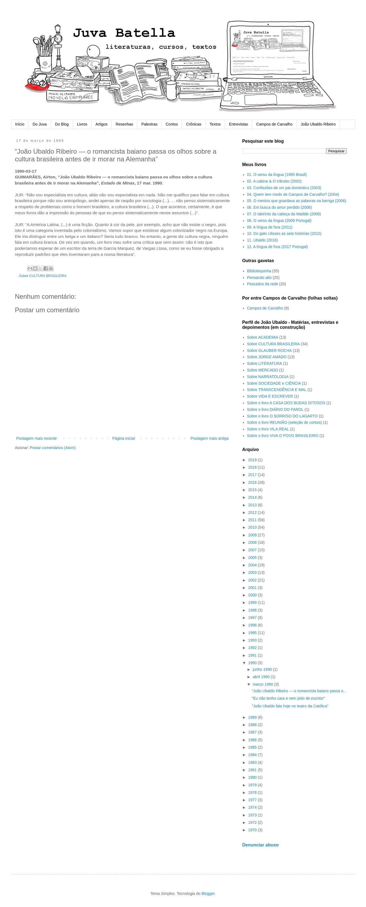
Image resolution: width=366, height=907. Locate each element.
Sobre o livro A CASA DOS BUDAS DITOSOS (286, 403)
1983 (253, 762)
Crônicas (193, 124)
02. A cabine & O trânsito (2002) (274, 181)
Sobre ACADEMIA (262, 337)
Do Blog (62, 124)
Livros (82, 124)
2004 (253, 565)
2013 (253, 505)
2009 (253, 535)
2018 (253, 467)
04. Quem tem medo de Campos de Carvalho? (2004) (293, 194)
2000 (253, 595)
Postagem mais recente (36, 438)
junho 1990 (263, 669)
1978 (253, 792)
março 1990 (263, 684)
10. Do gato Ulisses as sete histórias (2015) (284, 233)
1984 (253, 755)
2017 (253, 474)
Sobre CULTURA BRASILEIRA (43, 276)
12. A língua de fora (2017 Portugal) (277, 247)
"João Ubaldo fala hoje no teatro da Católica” (290, 706)
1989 (253, 717)
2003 (253, 572)
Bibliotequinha (259, 271)
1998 (253, 610)
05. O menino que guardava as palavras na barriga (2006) (296, 201)
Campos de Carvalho (274, 124)
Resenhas (124, 124)
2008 (253, 542)
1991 (253, 655)
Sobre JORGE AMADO (267, 357)
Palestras (149, 124)
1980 (253, 777)
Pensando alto (259, 277)
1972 (253, 822)
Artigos (101, 124)
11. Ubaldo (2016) (262, 240)
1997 (253, 617)
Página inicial (123, 438)
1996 (253, 625)
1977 (253, 800)
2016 (253, 482)
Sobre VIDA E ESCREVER (270, 396)
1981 (253, 770)
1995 (253, 633)
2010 (253, 527)
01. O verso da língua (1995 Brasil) (277, 174)
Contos (172, 124)
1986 (253, 740)
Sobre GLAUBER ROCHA (269, 350)
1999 (253, 602)
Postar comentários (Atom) (53, 448)
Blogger (207, 893)
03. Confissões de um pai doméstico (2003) (284, 188)
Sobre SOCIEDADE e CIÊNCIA (274, 383)
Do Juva (39, 124)
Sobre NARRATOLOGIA (268, 376)
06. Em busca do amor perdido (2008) (279, 207)
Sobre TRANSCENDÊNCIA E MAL (277, 389)
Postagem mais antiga (209, 438)
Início (19, 124)
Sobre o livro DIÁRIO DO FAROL (275, 409)
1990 (253, 663)
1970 (253, 830)
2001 (253, 587)
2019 (253, 460)
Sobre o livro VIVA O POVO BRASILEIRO (283, 435)
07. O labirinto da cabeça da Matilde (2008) (284, 214)
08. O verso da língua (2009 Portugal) (279, 220)
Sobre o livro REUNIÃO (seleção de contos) (284, 422)
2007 (253, 550)
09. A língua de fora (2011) (270, 227)
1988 (253, 725)
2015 (253, 490)
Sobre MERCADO (262, 370)
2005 (253, 557)
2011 (253, 520)
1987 (253, 732)
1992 (253, 647)
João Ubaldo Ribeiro (318, 124)
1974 (253, 807)
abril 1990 (262, 677)
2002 (253, 580)
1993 (253, 640)
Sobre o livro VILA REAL (268, 429)
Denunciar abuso (260, 844)
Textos (215, 124)
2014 (253, 497)
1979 (253, 785)
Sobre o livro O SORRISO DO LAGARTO (282, 416)
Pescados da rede (262, 284)
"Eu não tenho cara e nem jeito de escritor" (288, 698)
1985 (253, 747)
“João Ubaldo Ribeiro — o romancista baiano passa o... (299, 691)
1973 (253, 815)
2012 (253, 512)
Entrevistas (238, 124)
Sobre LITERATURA (264, 363)
